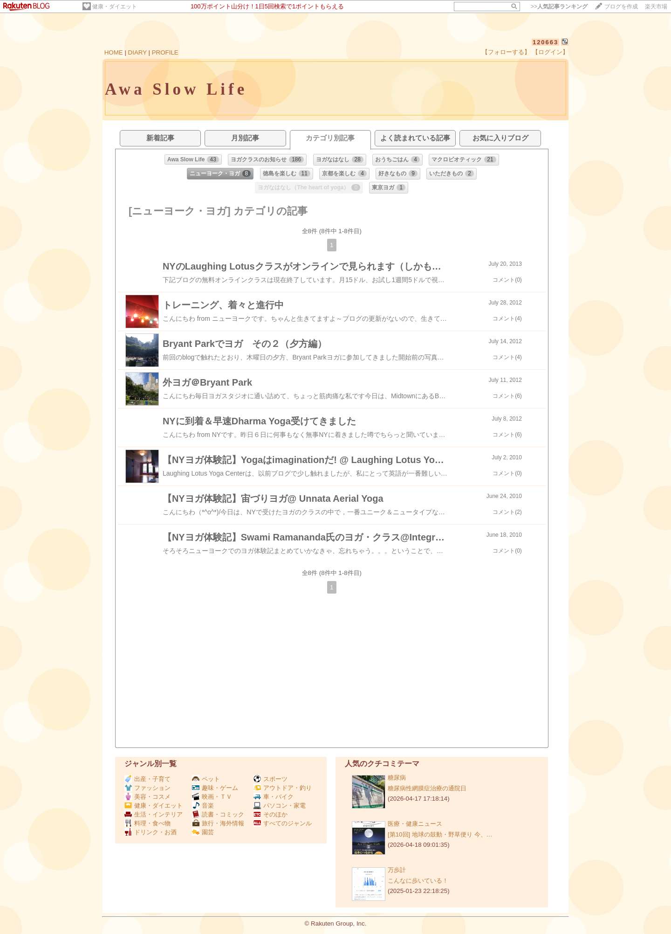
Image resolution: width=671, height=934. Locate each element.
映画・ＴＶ (212, 796)
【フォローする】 (506, 51)
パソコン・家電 (279, 805)
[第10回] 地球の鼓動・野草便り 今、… (440, 834)
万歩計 (397, 869)
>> (559, 6)
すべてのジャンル (282, 823)
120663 (545, 42)
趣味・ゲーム (215, 787)
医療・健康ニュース (415, 823)
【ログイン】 (550, 51)
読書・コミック (218, 814)
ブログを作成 (621, 6)
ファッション (147, 787)
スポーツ (270, 778)
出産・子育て (147, 778)
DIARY (137, 52)
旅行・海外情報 (218, 823)
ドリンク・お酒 (150, 832)
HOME (113, 52)
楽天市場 (656, 6)
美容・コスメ (147, 796)
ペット (206, 778)
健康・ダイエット (114, 6)
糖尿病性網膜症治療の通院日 (427, 788)
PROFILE (165, 52)
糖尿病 (397, 777)
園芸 (203, 832)
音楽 (203, 805)
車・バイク (273, 796)
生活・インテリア (153, 814)
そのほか (270, 814)
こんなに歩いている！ (418, 880)
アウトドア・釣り (282, 787)
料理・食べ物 (147, 823)
